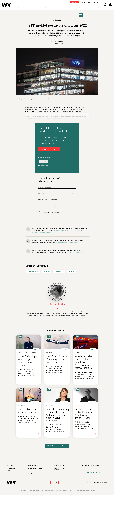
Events (77, 7)
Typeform (43, 161)
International (33, 271)
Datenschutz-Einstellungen (37, 468)
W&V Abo (75, 2)
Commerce (49, 7)
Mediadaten (59, 465)
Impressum (11, 468)
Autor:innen (12, 473)
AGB (26, 470)
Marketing (36, 7)
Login (57, 206)
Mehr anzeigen (57, 446)
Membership (59, 271)
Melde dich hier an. (76, 253)
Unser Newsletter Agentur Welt (66, 243)
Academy (69, 7)
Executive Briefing (22, 7)
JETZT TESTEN (49, 149)
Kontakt (10, 465)
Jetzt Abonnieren (94, 472)
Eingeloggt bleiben (50, 212)
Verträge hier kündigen (60, 468)
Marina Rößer (59, 41)
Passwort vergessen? (48, 199)
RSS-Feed (28, 473)
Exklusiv (97, 7)
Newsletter (98, 2)
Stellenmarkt (86, 2)
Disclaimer (11, 470)
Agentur (46, 271)
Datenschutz (30, 465)
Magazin (88, 7)
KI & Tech (59, 7)
